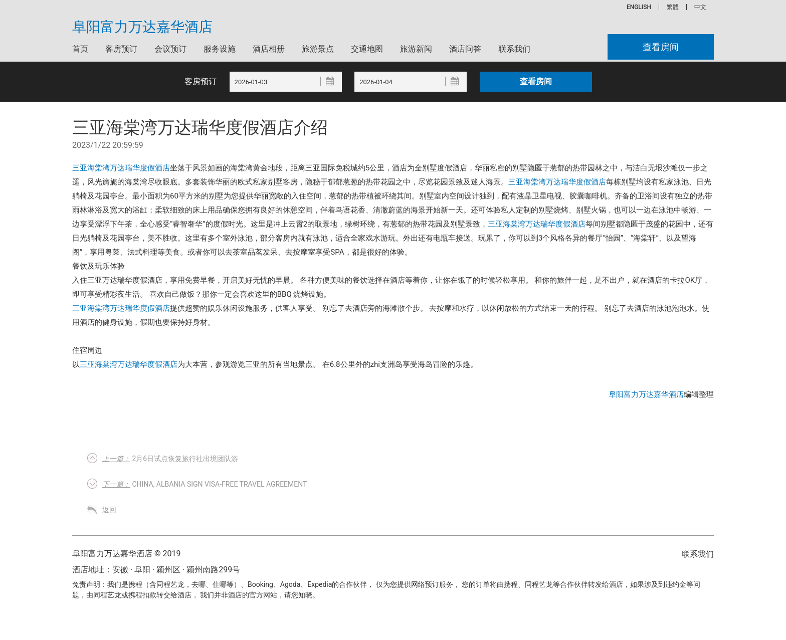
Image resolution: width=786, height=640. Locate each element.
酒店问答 (465, 49)
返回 (109, 510)
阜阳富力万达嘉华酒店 (142, 27)
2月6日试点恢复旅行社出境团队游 (170, 459)
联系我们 (514, 49)
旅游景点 (318, 49)
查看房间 (661, 47)
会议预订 (170, 49)
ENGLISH (639, 7)
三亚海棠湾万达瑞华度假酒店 (121, 167)
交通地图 (367, 49)
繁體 (673, 7)
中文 (700, 7)
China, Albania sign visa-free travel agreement (204, 484)
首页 (80, 49)
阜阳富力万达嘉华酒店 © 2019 (126, 553)
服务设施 (220, 49)
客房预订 (121, 49)
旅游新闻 (416, 49)
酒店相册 (269, 49)
